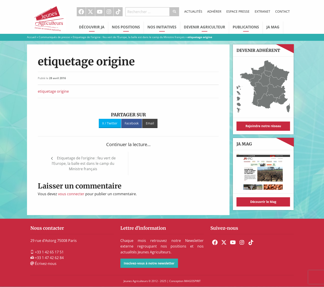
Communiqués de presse (54, 37)
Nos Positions (126, 27)
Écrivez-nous (43, 263)
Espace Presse (238, 11)
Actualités (193, 11)
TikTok (118, 11)
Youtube (99, 11)
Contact (282, 11)
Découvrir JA (91, 27)
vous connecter (71, 193)
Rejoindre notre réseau (263, 126)
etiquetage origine (53, 91)
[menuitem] (81, 11)
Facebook (81, 11)
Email (150, 123)
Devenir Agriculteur (204, 27)
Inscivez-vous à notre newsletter (149, 263)
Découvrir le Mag (263, 202)
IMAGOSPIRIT (192, 281)
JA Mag (272, 27)
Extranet (262, 11)
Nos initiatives (161, 27)
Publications (246, 27)
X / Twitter (109, 123)
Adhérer (214, 11)
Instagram (108, 11)
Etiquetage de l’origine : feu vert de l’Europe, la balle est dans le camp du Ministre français (129, 37)
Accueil (31, 37)
